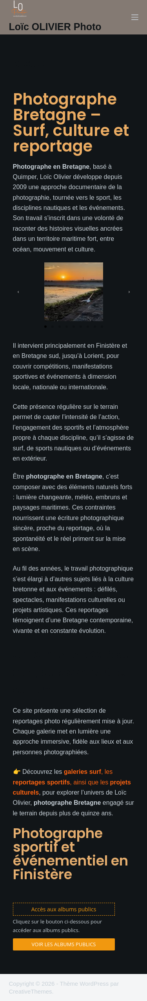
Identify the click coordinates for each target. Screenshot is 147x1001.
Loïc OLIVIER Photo (55, 26)
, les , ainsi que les (72, 782)
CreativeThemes (30, 991)
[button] (18, 292)
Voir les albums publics (64, 944)
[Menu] (134, 17)
